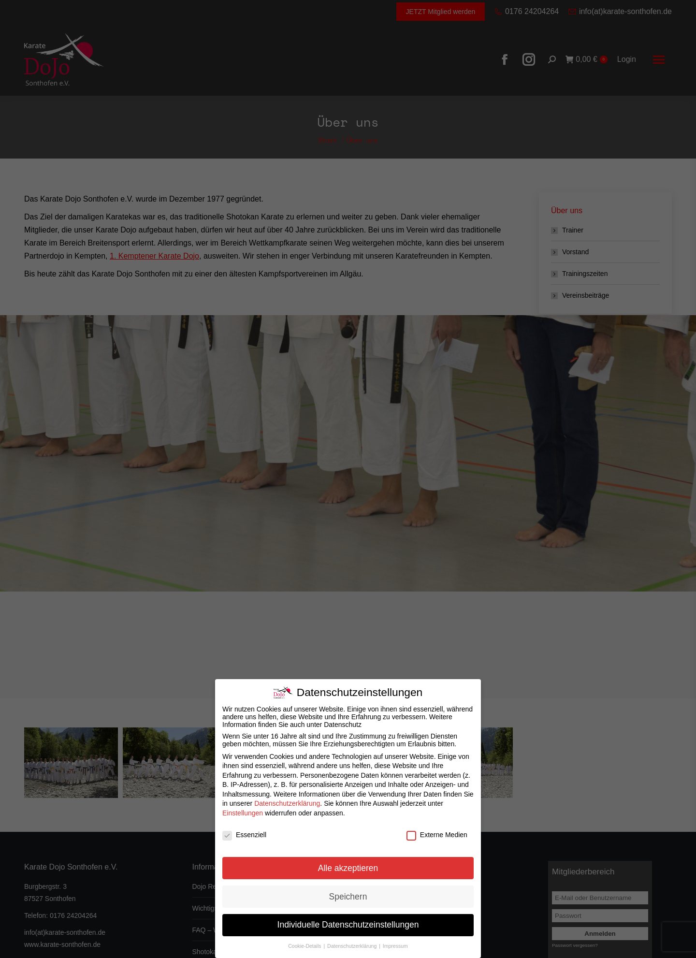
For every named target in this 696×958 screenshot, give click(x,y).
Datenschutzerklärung (287, 803)
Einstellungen (242, 813)
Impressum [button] (395, 946)
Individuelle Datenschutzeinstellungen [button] (348, 924)
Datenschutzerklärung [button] (352, 946)
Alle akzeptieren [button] (348, 868)
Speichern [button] (348, 896)
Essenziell (244, 835)
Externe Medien (436, 835)
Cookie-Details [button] (305, 946)
